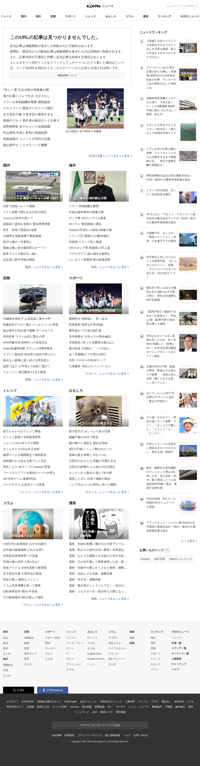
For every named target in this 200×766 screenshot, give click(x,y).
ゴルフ (49, 653)
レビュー (71, 637)
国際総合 (8, 664)
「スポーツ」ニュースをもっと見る (106, 373)
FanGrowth (71, 701)
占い (110, 706)
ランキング (164, 16)
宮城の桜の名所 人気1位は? (21, 561)
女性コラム (114, 643)
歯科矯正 (180, 706)
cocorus (74, 706)
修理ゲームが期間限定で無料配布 (25, 454)
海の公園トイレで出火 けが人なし (26, 96)
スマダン (113, 637)
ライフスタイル (117, 648)
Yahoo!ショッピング (180, 558)
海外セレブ (30, 653)
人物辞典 (176, 658)
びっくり (92, 637)
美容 (190, 706)
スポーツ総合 (52, 637)
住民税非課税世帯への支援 (20, 555)
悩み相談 (87, 706)
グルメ (70, 658)
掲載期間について (67, 75)
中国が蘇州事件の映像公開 (86, 212)
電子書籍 (121, 712)
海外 (38, 16)
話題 (132, 643)
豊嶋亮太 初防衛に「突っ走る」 (89, 318)
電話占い (166, 701)
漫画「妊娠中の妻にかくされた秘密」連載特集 (99, 567)
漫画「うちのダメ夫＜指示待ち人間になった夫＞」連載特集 (99, 591)
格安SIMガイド (15, 706)
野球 (47, 643)
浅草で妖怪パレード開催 (19, 206)
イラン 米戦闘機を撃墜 (84, 206)
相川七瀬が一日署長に (17, 241)
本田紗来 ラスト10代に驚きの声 (24, 336)
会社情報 (56, 735)
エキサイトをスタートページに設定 (100, 725)
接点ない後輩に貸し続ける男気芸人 (26, 360)
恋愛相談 (99, 706)
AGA (94, 712)
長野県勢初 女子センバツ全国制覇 (26, 126)
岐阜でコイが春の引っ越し (20, 253)
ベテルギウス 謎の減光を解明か (89, 253)
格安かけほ (43, 706)
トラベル (113, 653)
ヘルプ (175, 669)
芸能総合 (29, 637)
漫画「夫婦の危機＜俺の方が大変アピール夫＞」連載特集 (99, 543)
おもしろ (110, 16)
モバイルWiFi (59, 706)
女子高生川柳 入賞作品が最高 (22, 573)
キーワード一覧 (180, 653)
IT (67, 653)
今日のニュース (189, 16)
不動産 (168, 706)
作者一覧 (176, 643)
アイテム (143, 701)
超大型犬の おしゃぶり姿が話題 (89, 431)
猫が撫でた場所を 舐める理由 (88, 443)
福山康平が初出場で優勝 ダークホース (28, 330)
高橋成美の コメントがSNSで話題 (26, 138)
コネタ (91, 643)
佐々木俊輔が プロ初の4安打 (87, 354)
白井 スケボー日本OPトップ (87, 360)
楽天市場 (160, 558)
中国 (5, 670)
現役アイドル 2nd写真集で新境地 (24, 567)
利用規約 (69, 735)
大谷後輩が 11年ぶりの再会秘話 (90, 336)
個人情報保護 (112, 735)
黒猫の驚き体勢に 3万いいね (87, 454)
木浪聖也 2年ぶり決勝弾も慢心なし (92, 342)
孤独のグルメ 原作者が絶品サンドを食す (31, 120)
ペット (91, 664)
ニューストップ (175, 6)
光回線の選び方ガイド (49, 701)
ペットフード (81, 712)
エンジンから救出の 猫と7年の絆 (90, 472)
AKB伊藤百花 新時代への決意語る (25, 342)
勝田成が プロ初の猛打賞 (85, 330)
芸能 (53, 16)
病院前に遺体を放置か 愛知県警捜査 (26, 224)
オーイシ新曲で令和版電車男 (22, 437)
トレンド (90, 16)
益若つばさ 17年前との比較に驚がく (27, 366)
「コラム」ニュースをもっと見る (41, 604)
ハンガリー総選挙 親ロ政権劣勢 (89, 259)
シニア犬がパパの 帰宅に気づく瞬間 (92, 484)
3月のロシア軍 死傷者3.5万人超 (89, 247)
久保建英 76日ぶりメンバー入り (90, 366)
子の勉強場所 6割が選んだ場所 (23, 597)
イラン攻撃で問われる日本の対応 (25, 212)
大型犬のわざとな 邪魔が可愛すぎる (92, 460)
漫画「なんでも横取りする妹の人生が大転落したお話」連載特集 (99, 555)
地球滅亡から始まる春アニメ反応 (25, 460)
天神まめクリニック (111, 701)
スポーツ (70, 16)
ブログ (155, 701)
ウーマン (120, 706)
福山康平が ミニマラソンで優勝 (25, 145)
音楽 (26, 648)
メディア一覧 (178, 648)
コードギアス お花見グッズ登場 (23, 484)
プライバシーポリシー (90, 735)
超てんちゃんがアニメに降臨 (22, 431)
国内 (23, 16)
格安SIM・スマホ (184, 701)
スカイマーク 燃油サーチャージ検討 (28, 108)
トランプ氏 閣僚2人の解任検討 (89, 235)
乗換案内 (157, 706)
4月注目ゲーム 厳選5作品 (19, 478)
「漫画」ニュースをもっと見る (109, 598)
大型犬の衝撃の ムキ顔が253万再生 (92, 466)
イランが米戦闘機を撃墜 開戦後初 (26, 102)
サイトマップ (178, 664)
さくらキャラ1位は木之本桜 (21, 449)
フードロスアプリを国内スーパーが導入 (29, 472)
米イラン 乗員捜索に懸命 (85, 224)
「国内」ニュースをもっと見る (43, 266)
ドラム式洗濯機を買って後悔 (22, 585)
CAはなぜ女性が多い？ (18, 218)
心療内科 (130, 701)
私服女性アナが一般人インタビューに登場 (30, 324)
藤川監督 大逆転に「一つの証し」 (91, 348)
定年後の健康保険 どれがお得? (23, 549)
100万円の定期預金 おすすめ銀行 (24, 543)
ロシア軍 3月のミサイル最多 (87, 218)
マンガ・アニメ (75, 643)
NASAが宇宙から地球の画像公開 (90, 230)
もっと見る (189, 540)
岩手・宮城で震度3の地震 (20, 230)
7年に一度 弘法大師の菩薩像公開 (26, 89)
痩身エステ (106, 712)
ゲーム (70, 648)
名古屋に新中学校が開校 (19, 259)
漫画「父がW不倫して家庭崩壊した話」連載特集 (99, 561)
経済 (5, 643)
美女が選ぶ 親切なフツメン (21, 579)
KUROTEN (28, 701)
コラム (129, 16)
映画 (26, 643)
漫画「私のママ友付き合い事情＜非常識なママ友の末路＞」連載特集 (99, 549)
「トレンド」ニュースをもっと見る (40, 491)
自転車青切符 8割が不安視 (20, 591)
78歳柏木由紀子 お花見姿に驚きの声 (27, 318)
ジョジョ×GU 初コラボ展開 (21, 443)
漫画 (145, 16)
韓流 (26, 658)
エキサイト (192, 6)
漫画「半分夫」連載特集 (85, 579)
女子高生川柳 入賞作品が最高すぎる (28, 114)
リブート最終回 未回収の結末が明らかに (29, 354)
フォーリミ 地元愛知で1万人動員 (24, 372)
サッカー (50, 648)
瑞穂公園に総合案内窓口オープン (25, 247)
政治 (5, 648)
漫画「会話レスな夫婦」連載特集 (90, 573)
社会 (5, 637)
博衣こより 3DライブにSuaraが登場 (26, 466)
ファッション (73, 664)
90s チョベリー (117, 658)
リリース (177, 637)
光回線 (30, 706)
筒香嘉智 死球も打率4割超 (86, 324)
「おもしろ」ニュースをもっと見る (106, 491)
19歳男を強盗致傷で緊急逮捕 (22, 235)
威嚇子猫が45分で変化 (83, 437)
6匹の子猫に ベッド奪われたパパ (90, 449)
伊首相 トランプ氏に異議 (85, 241)
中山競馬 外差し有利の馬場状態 (25, 132)
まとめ (7, 653)
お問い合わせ (141, 735)
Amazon (145, 558)
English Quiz (94, 653)
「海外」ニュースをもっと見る (109, 266)
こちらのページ (64, 68)
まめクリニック (88, 701)
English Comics (96, 658)
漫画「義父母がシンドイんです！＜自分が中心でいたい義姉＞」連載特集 (99, 585)
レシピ (132, 706)
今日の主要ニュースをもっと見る (110, 155)
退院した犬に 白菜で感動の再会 (89, 478)
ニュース (6, 16)
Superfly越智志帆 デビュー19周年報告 (28, 348)
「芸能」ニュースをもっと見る (43, 379)
